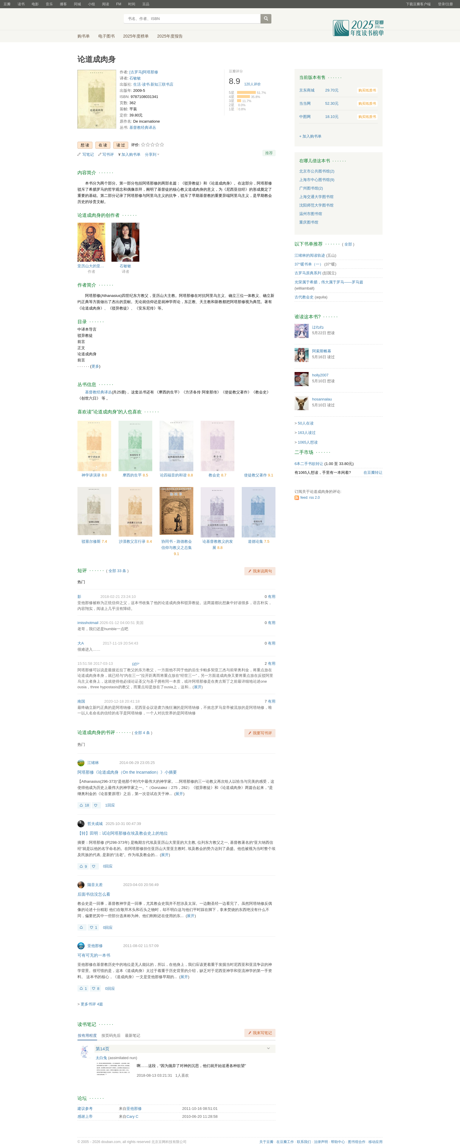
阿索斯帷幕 (321, 351)
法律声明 (321, 1142)
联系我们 (304, 1142)
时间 (131, 4)
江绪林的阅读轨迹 (310, 255)
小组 (91, 4)
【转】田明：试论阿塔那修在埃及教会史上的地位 (122, 833)
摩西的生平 (133, 475)
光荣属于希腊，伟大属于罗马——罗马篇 (329, 282)
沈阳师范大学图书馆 (316, 205)
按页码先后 (111, 1035)
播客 (63, 4)
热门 (81, 582)
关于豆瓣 (266, 1142)
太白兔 (101, 1058)
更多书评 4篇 (92, 1004)
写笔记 (88, 154)
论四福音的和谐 (174, 475)
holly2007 (320, 375)
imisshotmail (88, 623)
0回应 (108, 866)
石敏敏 (135, 78)
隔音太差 (95, 884)
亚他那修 (95, 946)
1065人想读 (308, 442)
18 (87, 805)
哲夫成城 (95, 823)
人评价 (252, 84)
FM (118, 4)
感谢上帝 (85, 1116)
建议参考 (85, 1108)
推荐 (269, 153)
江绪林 (93, 762)
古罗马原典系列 (308, 273)
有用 (271, 596)
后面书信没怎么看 (93, 894)
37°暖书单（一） (309, 264)
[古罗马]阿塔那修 (143, 72)
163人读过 (307, 432)
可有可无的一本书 (93, 955)
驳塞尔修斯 (92, 541)
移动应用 (375, 1142)
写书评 (108, 154)
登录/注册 (445, 4)
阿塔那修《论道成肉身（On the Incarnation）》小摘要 (127, 772)
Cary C (132, 1116)
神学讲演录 (92, 475)
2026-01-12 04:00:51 (117, 623)
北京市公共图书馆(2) (316, 171)
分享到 (150, 154)
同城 (77, 4)
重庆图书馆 (308, 222)
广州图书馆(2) (311, 188)
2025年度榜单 (136, 36)
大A (80, 643)
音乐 (49, 4)
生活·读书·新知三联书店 (153, 84)
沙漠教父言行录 (133, 541)
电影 (35, 4)
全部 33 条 (117, 571)
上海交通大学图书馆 (316, 197)
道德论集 (256, 541)
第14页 (102, 1048)
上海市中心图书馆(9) (316, 179)
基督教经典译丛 (142, 127)
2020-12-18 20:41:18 (122, 701)
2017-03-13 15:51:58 (95, 663)
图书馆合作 (357, 1142)
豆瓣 (7, 4)
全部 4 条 (142, 733)
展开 (198, 687)
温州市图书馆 (310, 214)
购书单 (83, 36)
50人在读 (305, 423)
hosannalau (322, 399)
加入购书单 (131, 154)
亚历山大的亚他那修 (91, 266)
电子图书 (106, 36)
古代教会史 (304, 297)
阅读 (105, 4)
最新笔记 (132, 1035)
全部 (348, 244)
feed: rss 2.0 (310, 498)
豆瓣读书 (98, 19)
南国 (81, 701)
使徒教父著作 (256, 475)
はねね (318, 327)
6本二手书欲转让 (309, 463)
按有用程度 (87, 1035)
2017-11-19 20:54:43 (120, 643)
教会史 (215, 475)
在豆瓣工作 (285, 1142)
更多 (95, 366)
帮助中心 (338, 1142)
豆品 (145, 4)
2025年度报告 (170, 36)
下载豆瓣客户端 (418, 4)
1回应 (110, 805)
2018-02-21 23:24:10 (118, 596)
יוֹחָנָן (135, 663)
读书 (21, 4)
